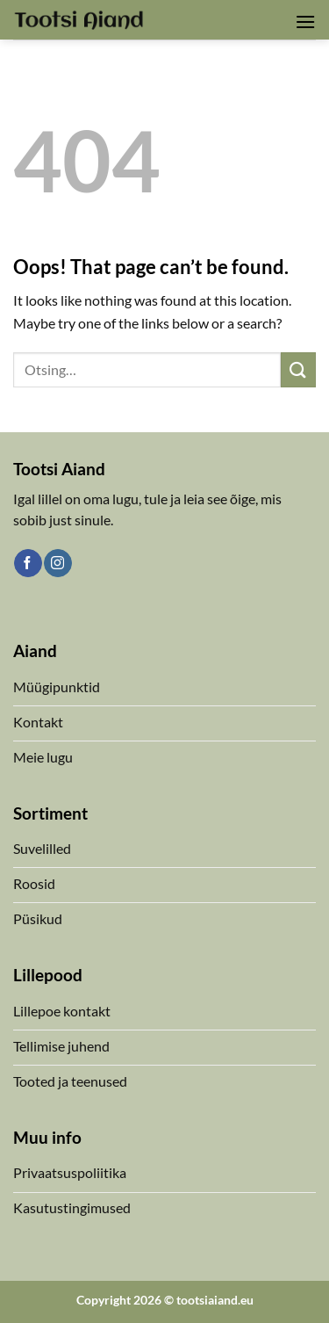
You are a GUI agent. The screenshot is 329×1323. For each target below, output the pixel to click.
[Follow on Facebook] (27, 563)
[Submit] (298, 369)
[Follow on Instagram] (57, 563)
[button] (305, 21)
